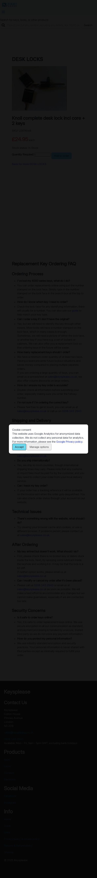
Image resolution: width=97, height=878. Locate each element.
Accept (19, 447)
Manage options (39, 447)
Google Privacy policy (69, 441)
